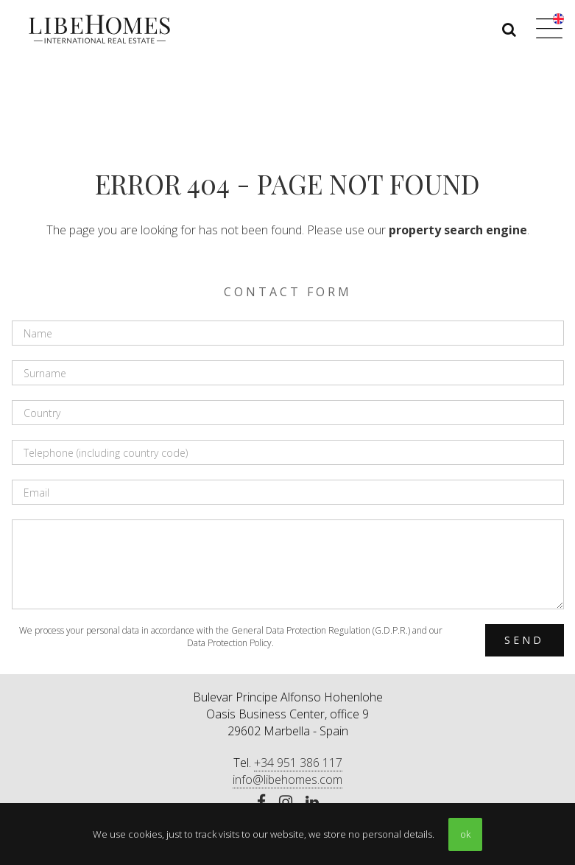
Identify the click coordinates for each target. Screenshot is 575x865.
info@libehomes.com (287, 779)
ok (465, 834)
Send (524, 640)
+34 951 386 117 (298, 762)
